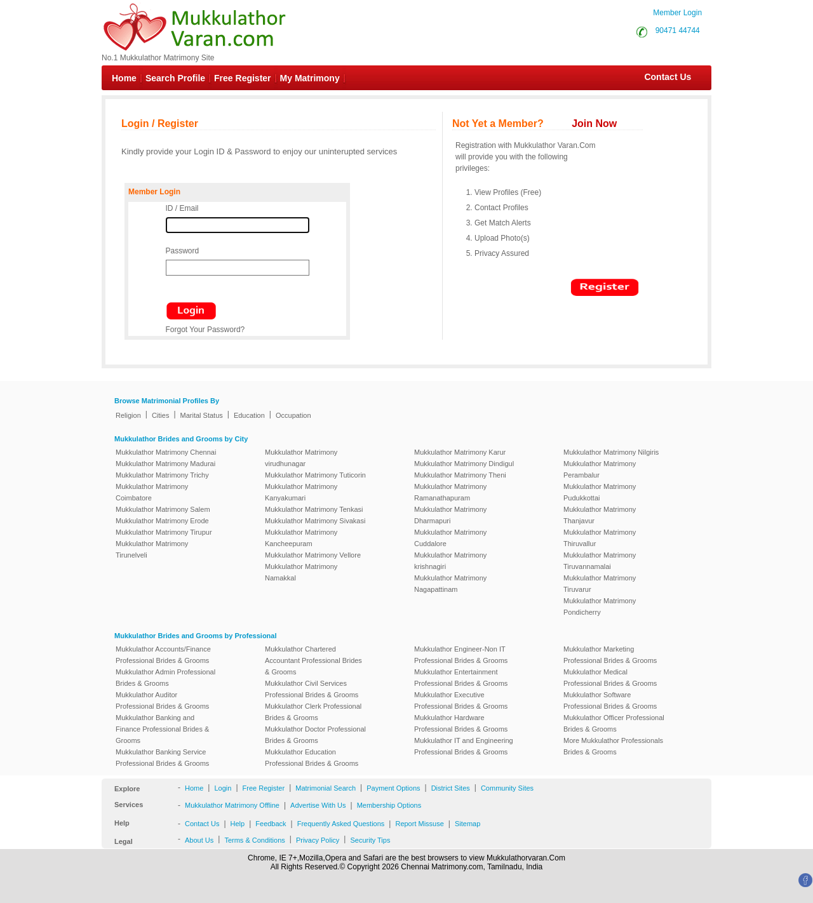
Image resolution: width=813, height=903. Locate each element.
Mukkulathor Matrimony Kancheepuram (301, 537)
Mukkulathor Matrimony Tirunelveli (152, 549)
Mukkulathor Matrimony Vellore (313, 555)
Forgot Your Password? (205, 329)
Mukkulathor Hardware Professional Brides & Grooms (460, 723)
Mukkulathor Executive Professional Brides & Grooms (460, 700)
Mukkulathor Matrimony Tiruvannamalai (599, 560)
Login (222, 788)
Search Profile (175, 78)
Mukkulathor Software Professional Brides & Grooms (610, 700)
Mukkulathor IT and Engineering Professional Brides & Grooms (463, 746)
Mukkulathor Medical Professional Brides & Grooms (610, 677)
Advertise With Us (318, 805)
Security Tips (370, 840)
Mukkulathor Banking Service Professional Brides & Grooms (162, 757)
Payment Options (393, 788)
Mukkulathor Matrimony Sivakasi (315, 521)
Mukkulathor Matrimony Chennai (166, 452)
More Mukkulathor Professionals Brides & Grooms (613, 746)
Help (238, 823)
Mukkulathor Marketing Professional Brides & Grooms (610, 654)
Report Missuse (419, 823)
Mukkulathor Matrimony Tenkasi (314, 509)
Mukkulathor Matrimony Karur (460, 452)
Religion (128, 415)
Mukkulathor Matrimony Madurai (165, 463)
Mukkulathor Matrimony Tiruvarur (599, 583)
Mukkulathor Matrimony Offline (232, 805)
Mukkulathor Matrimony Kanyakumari (301, 492)
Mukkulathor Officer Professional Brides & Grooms (613, 723)
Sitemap (467, 823)
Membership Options (389, 805)
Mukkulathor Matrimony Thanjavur (599, 515)
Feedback (270, 823)
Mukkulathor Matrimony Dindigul (464, 463)
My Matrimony (310, 78)
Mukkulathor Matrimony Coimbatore (152, 492)
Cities (161, 415)
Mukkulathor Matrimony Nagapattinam (450, 583)
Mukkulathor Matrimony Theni (460, 475)
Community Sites (507, 788)
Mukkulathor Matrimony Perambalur (599, 469)
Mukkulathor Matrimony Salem (163, 509)
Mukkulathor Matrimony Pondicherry (599, 606)
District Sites (450, 788)
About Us (199, 840)
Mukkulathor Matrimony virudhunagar (301, 457)
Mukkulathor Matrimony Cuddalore (450, 537)
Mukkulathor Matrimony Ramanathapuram (450, 492)
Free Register (242, 78)
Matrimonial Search (325, 788)
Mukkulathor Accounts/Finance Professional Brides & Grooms (163, 654)
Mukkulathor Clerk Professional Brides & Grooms (313, 711)
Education (249, 415)
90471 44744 (677, 30)
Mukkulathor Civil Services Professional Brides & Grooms (311, 689)
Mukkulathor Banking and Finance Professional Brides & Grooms (162, 729)
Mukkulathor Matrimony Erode (162, 521)
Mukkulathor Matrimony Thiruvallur (599, 537)
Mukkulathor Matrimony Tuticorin (315, 475)
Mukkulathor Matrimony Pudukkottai (599, 492)
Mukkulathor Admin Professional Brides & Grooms (165, 677)
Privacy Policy (317, 840)
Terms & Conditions (254, 840)
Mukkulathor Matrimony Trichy (162, 475)
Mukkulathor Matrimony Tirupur (164, 532)
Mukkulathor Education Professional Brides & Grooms (311, 757)
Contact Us (661, 77)
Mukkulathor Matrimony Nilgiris (611, 452)
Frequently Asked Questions (341, 823)
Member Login (677, 12)
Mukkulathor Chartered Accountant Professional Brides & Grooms (313, 660)
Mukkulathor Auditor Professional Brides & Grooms (162, 700)
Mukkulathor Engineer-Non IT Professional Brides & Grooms (460, 654)
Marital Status (201, 415)
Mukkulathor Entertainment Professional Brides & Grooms (460, 677)
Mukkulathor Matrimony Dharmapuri (450, 515)
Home (124, 78)
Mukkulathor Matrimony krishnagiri (450, 560)
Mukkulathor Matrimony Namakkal (301, 572)
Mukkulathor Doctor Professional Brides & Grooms (315, 734)
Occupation (293, 415)
